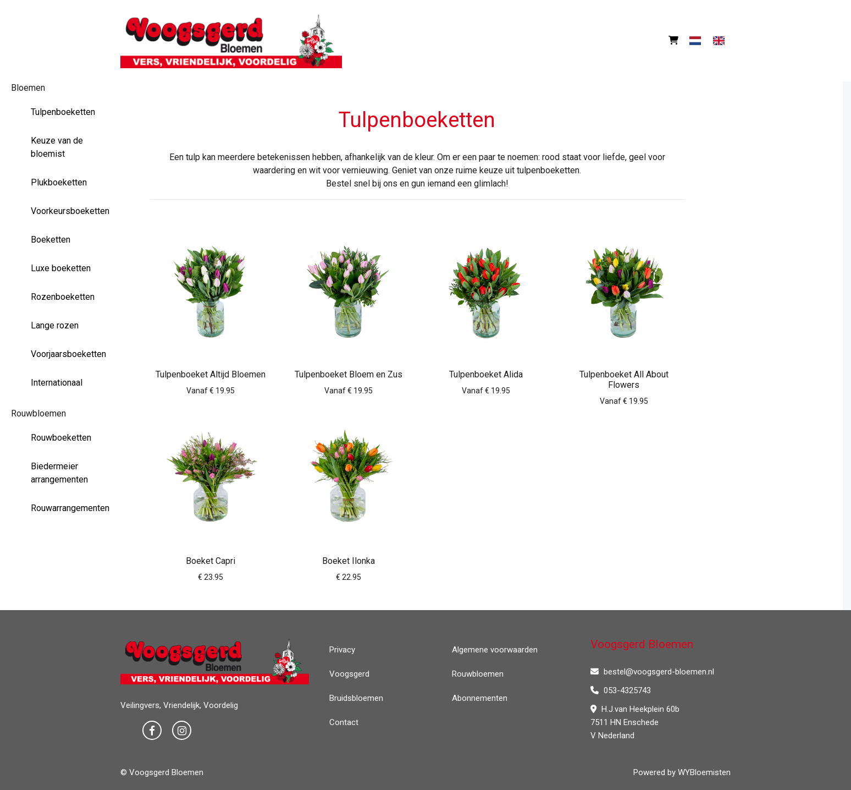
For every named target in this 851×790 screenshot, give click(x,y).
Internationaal (56, 382)
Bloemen (28, 88)
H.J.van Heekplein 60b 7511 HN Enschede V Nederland (634, 722)
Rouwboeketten (61, 437)
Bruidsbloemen (356, 698)
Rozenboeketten (63, 297)
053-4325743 (620, 690)
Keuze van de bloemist (57, 147)
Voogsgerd (349, 674)
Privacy (342, 650)
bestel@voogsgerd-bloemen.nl (652, 672)
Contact (343, 722)
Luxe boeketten (61, 268)
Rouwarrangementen (67, 508)
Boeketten (50, 239)
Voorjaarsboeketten (67, 354)
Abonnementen (479, 698)
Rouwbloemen (38, 413)
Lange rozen (55, 325)
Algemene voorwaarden (495, 650)
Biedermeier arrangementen (59, 473)
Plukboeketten (59, 182)
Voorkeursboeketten (67, 211)
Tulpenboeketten (63, 112)
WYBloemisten (704, 772)
